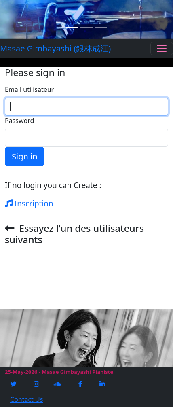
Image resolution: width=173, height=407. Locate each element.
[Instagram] (37, 384)
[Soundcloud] (58, 384)
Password (19, 120)
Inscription (29, 203)
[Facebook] (81, 384)
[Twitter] (14, 384)
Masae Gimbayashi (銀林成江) (43, 48)
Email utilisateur (29, 89)
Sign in (25, 156)
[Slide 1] (72, 27)
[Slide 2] (86, 27)
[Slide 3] (101, 27)
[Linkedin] (103, 384)
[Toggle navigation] (161, 48)
